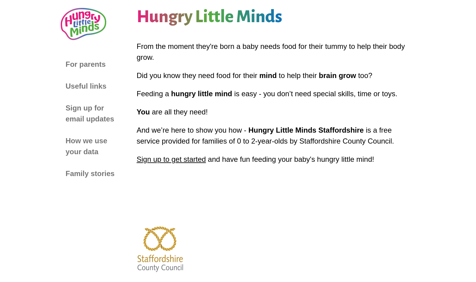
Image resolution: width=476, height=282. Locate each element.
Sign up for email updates (90, 113)
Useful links (86, 86)
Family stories (90, 173)
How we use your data (86, 146)
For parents (86, 64)
